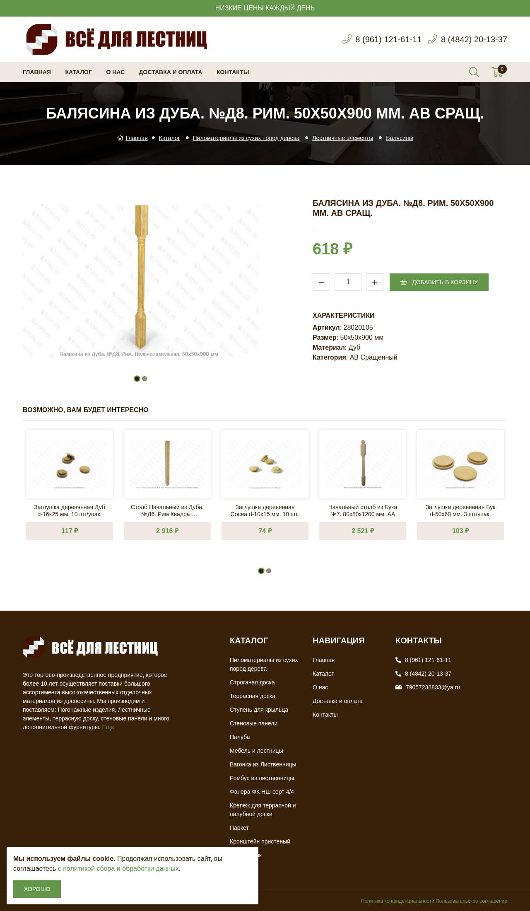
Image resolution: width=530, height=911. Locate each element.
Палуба (240, 737)
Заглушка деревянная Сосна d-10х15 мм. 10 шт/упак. (265, 510)
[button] (137, 378)
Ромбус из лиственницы (262, 778)
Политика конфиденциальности (397, 901)
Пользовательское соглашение (471, 901)
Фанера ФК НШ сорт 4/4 (262, 791)
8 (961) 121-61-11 (388, 39)
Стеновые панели (253, 723)
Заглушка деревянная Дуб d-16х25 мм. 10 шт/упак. (69, 510)
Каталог (78, 72)
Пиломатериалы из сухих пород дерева (246, 138)
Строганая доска (252, 682)
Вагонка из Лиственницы (263, 764)
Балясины (399, 138)
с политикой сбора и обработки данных (118, 868)
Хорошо (37, 889)
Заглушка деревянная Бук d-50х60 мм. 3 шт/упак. (461, 510)
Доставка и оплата (170, 72)
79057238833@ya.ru (433, 687)
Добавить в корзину (438, 282)
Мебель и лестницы (256, 750)
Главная (37, 72)
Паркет (239, 827)
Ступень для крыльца (259, 709)
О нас (115, 72)
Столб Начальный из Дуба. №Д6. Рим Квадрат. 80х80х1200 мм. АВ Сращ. (167, 510)
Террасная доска (252, 696)
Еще (108, 727)
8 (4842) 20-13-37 (474, 39)
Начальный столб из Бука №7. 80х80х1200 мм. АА (363, 510)
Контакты (233, 72)
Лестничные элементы (342, 138)
